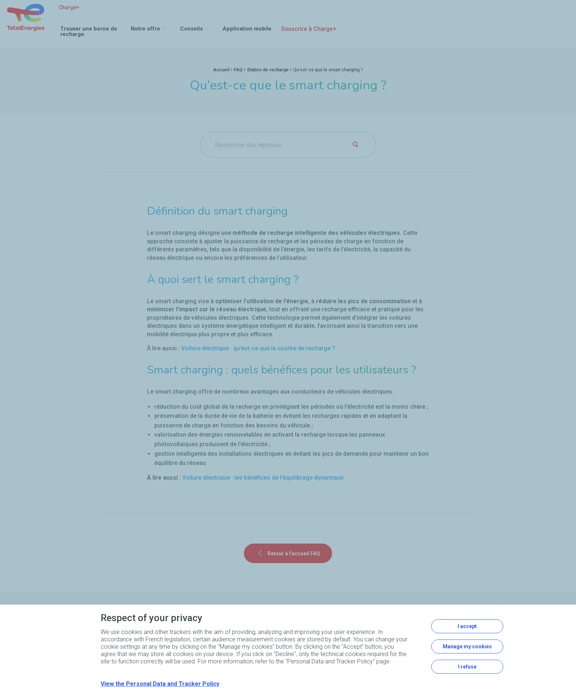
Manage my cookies (467, 646)
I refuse (467, 667)
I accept (467, 626)
